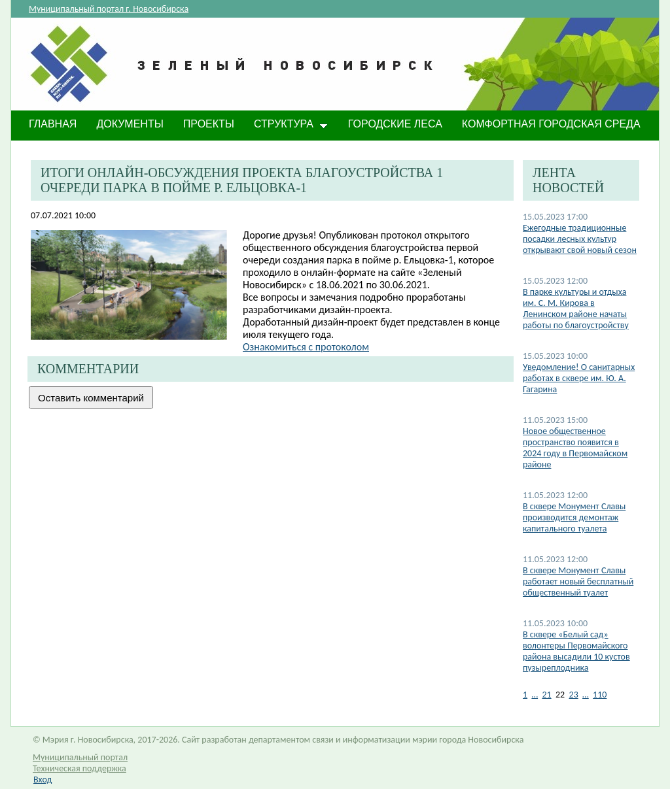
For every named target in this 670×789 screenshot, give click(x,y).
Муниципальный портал (80, 757)
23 (573, 694)
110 (600, 694)
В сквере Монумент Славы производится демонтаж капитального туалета (574, 517)
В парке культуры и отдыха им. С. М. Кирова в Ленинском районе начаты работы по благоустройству (576, 308)
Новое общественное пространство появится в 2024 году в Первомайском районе (575, 448)
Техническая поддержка (79, 768)
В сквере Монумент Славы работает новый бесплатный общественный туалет (578, 581)
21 (546, 694)
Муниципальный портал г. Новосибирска (108, 8)
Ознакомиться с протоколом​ (306, 347)
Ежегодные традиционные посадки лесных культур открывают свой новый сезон (580, 239)
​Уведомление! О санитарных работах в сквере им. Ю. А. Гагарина (579, 378)
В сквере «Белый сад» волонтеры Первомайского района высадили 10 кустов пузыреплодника (576, 651)
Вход (42, 779)
